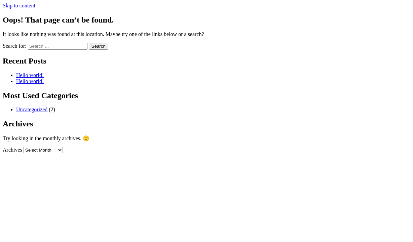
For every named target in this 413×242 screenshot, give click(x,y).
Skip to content (19, 5)
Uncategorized (31, 109)
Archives (12, 150)
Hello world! (30, 75)
